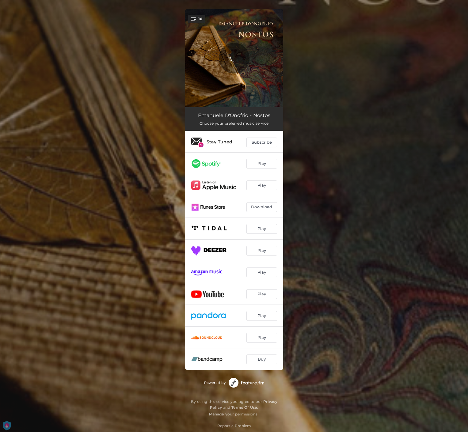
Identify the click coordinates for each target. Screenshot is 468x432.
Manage (216, 414)
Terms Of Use (244, 407)
